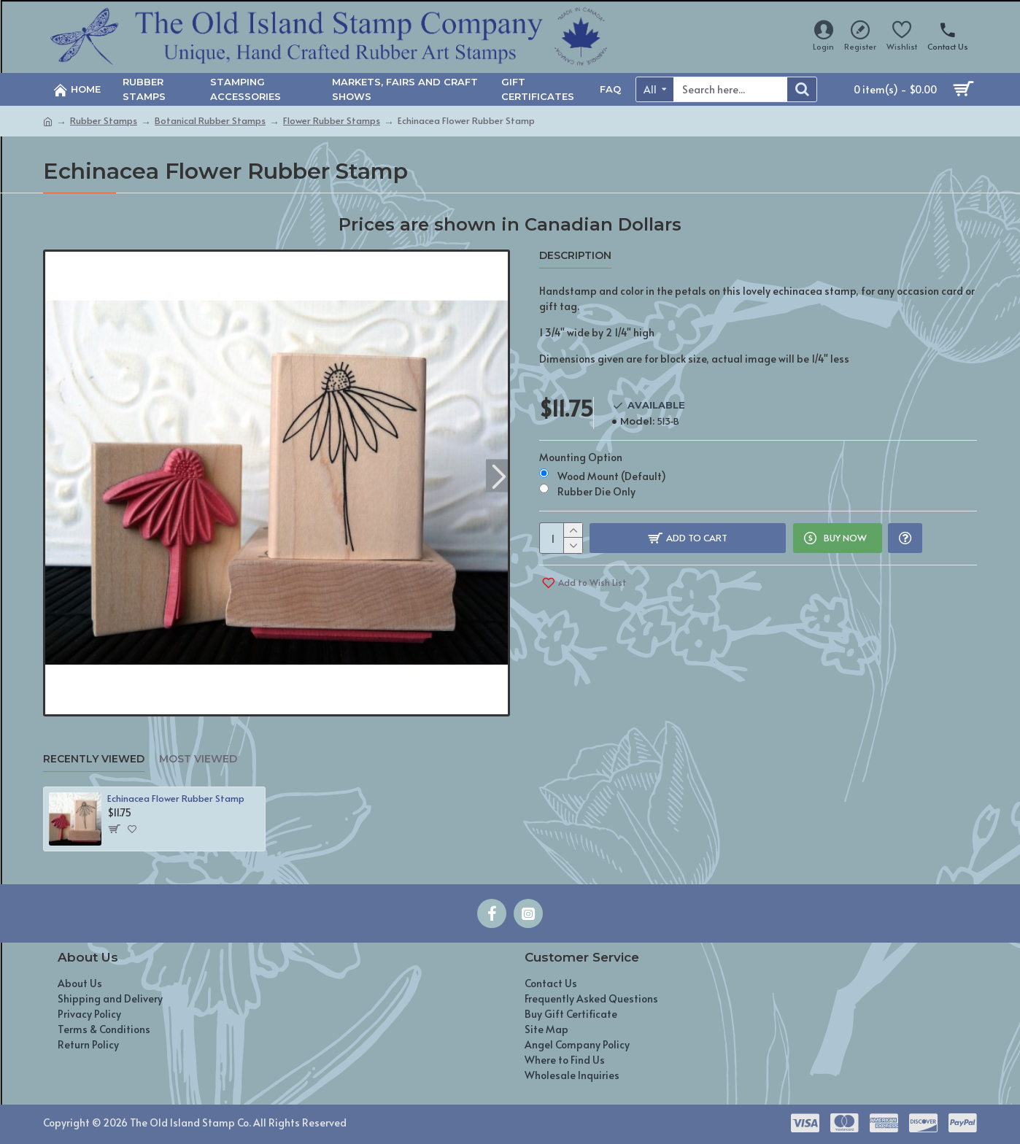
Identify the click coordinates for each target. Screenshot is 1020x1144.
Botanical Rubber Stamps (210, 120)
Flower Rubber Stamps (331, 120)
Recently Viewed (93, 759)
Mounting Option (580, 448)
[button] (498, 475)
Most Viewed (198, 759)
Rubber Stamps (103, 120)
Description (575, 256)
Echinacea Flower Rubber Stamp (175, 798)
